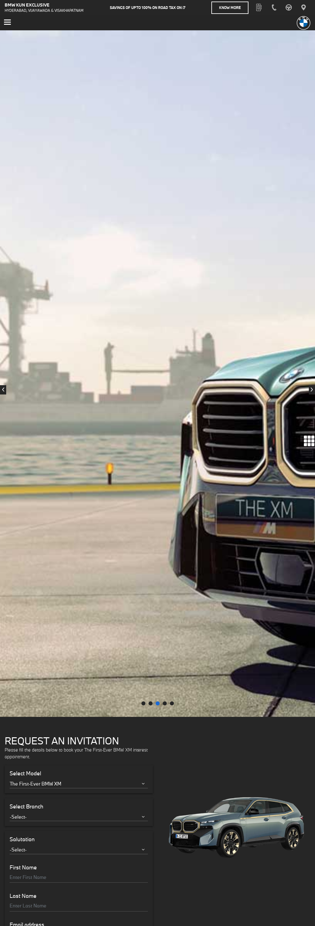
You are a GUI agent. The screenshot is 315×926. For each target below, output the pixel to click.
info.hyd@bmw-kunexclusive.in (117, 897)
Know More (230, 7)
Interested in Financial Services (48, 617)
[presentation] (3, 206)
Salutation (22, 471)
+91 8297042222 (181, 891)
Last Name (23, 528)
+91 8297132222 (24, 896)
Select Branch (26, 439)
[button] (143, 336)
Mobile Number (28, 585)
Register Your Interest (78, 656)
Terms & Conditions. (69, 634)
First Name (23, 500)
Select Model (25, 406)
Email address (27, 557)
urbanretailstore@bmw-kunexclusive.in (45, 903)
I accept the (49, 634)
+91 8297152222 (258, 891)
